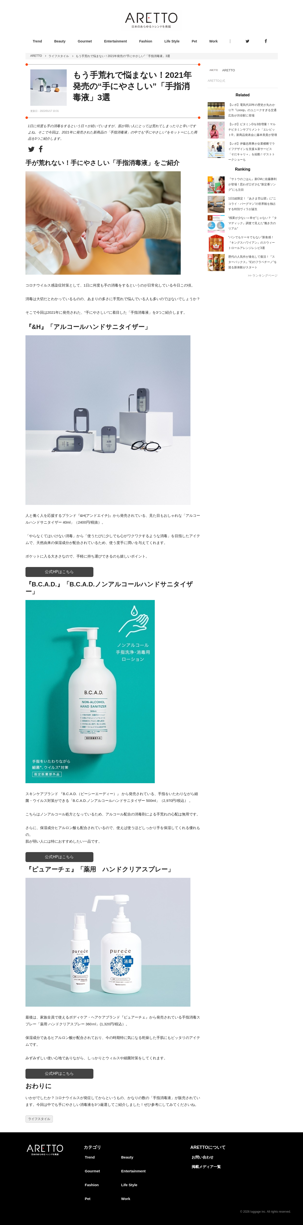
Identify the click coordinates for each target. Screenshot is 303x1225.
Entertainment (115, 41)
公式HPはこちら (59, 572)
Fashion (145, 41)
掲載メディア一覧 (206, 1167)
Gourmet (85, 41)
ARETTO (36, 56)
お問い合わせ (202, 1157)
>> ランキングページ (263, 275)
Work (213, 41)
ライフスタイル (59, 56)
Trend (37, 41)
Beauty (60, 41)
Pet (194, 41)
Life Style (172, 41)
